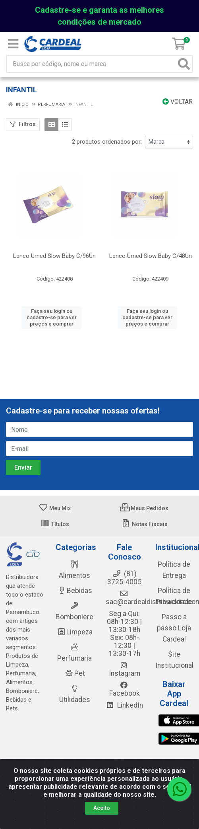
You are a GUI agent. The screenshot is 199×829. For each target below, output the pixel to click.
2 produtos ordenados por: (107, 141)
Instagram (124, 669)
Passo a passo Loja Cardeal (174, 628)
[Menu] (13, 44)
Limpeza (74, 632)
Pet (74, 673)
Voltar (177, 101)
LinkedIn (124, 705)
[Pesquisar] (184, 64)
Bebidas (74, 591)
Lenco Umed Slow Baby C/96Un (54, 255)
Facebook (124, 689)
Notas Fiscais (144, 524)
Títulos (55, 524)
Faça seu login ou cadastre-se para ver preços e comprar (52, 317)
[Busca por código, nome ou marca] (91, 64)
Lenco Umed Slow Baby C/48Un (150, 255)
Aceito (101, 808)
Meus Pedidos (144, 508)
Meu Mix (55, 508)
